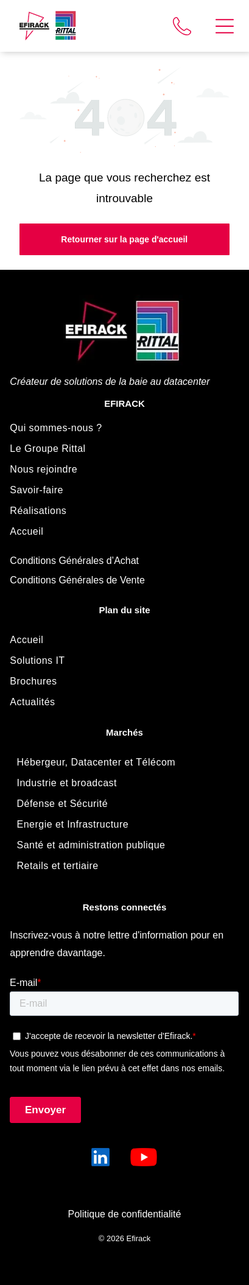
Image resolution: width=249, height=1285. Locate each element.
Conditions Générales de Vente (77, 580)
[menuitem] (124, 428)
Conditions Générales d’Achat (74, 560)
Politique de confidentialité (124, 1214)
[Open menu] (225, 26)
